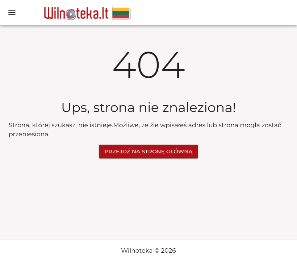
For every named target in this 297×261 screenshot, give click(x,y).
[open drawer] (12, 12)
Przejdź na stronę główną (148, 151)
